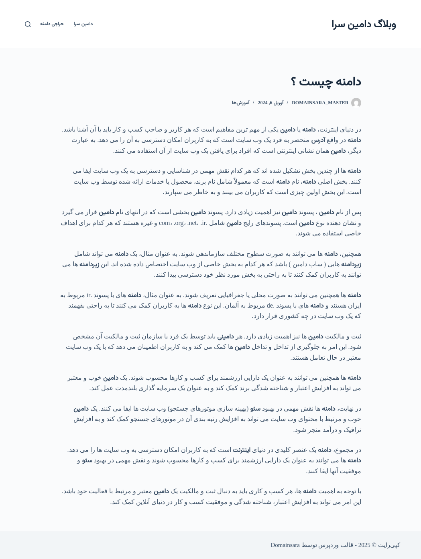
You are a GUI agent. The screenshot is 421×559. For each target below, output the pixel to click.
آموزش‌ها (240, 102)
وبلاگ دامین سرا (364, 23)
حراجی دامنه (52, 23)
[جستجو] (28, 24)
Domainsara (284, 545)
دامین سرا (83, 23)
